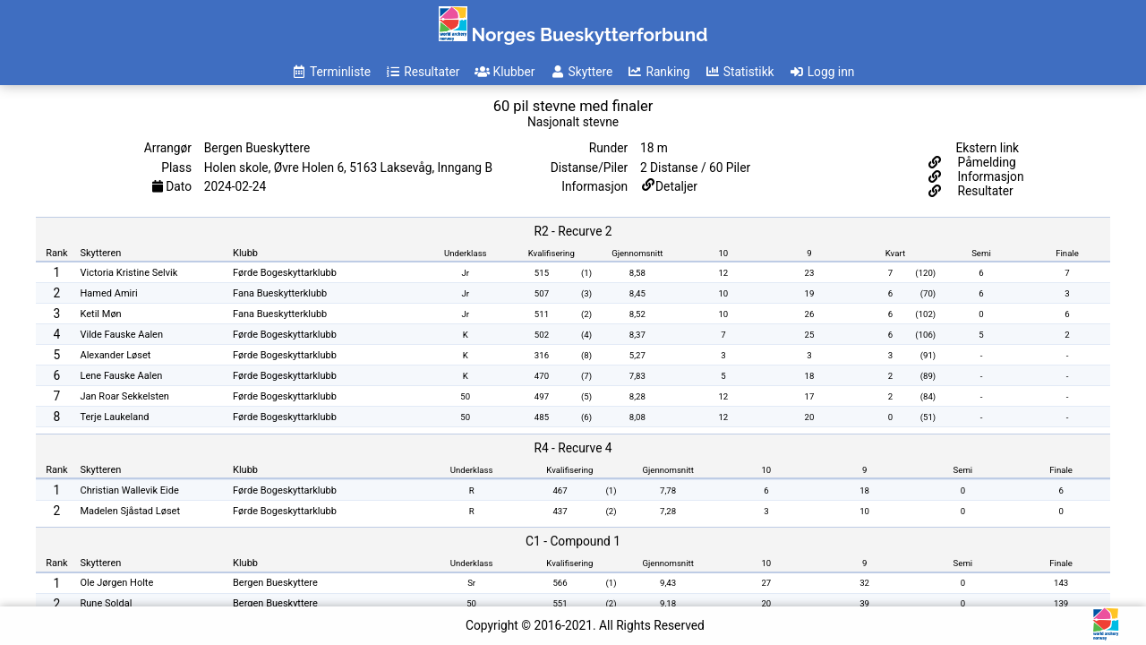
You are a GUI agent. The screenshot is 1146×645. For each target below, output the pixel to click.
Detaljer (676, 186)
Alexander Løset (116, 355)
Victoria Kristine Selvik (129, 273)
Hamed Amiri (109, 293)
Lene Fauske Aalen (122, 376)
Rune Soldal (107, 603)
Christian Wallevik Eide (130, 490)
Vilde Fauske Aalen (122, 334)
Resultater (983, 191)
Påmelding (985, 162)
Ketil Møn (101, 314)
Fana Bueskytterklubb (280, 293)
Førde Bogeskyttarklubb (285, 273)
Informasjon (988, 176)
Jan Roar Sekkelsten (125, 396)
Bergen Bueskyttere (275, 583)
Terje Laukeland (115, 417)
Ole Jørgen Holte (117, 583)
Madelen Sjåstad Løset (131, 511)
